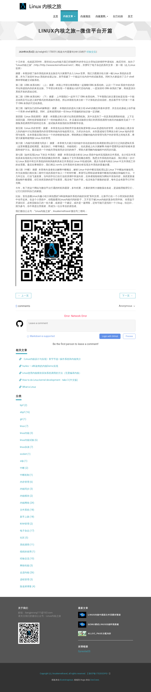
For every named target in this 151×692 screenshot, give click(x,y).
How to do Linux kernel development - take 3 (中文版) (48, 380)
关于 (130, 16)
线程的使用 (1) (27, 551)
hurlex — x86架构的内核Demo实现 (38, 366)
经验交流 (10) (27, 558)
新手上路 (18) (27, 516)
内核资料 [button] (102, 16)
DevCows (94, 680)
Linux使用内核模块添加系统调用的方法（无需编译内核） (50, 373)
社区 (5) (24, 537)
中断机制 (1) (26, 475)
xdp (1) (23, 461)
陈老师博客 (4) (27, 586)
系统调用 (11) (27, 544)
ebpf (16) (25, 412)
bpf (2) (23, 405)
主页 (55, 16)
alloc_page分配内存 (99, 633)
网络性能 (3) (26, 565)
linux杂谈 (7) (26, 447)
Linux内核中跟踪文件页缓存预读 (104, 615)
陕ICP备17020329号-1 (99, 673)
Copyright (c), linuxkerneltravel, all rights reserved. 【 (64, 673)
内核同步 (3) (26, 489)
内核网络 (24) (27, 502)
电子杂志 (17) (27, 530)
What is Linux (27, 387)
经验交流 (91, 51)
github (118, 16)
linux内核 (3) (26, 433)
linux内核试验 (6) (29, 440)
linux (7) (24, 426)
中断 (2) (24, 468)
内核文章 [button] (69, 16)
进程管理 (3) (26, 579)
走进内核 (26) (27, 572)
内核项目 (85, 16)
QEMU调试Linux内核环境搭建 (103, 624)
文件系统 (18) (27, 509)
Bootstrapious (66, 680)
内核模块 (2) (26, 495)
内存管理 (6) (26, 482)
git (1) (23, 419)
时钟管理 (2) (26, 523)
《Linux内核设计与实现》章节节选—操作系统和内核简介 (50, 359)
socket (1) (25, 454)
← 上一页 (23, 295)
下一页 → (127, 295)
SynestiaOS (84, 651)
